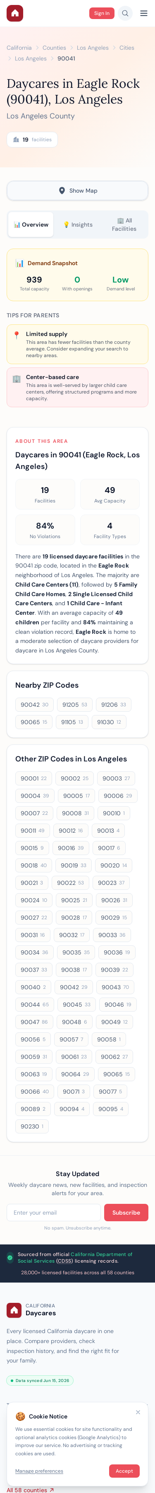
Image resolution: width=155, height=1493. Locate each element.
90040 (33, 987)
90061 (74, 1057)
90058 (109, 1039)
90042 (34, 704)
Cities (126, 47)
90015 (32, 848)
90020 (113, 865)
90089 (33, 1109)
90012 (71, 830)
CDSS (64, 1261)
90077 (110, 1091)
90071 (74, 1091)
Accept (124, 1471)
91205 (74, 704)
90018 (34, 865)
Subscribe (126, 1212)
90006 (118, 796)
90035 (76, 952)
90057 (71, 1039)
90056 (33, 1039)
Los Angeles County (41, 116)
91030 (109, 722)
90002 (74, 778)
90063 (34, 1074)
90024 (34, 900)
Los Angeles (93, 47)
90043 (115, 987)
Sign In (102, 13)
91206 (113, 704)
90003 (116, 778)
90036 (117, 952)
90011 (33, 830)
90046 (118, 1004)
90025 (74, 900)
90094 (72, 1109)
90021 (32, 883)
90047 (34, 1022)
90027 (34, 917)
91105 (72, 722)
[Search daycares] (125, 13)
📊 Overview (31, 224)
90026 (114, 900)
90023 (111, 883)
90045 (77, 1004)
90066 (35, 1091)
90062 (114, 1057)
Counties (54, 47)
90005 (76, 796)
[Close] (138, 1412)
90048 (74, 1022)
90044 (35, 1004)
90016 (71, 848)
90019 (73, 865)
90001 (34, 778)
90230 (32, 1126)
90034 (34, 952)
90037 (34, 970)
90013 (108, 830)
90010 (114, 813)
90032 (71, 935)
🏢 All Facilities (124, 224)
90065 (34, 722)
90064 (75, 1074)
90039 (114, 970)
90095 (110, 1109)
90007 (34, 813)
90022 (70, 883)
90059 (34, 1057)
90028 (74, 917)
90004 (35, 796)
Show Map (78, 190)
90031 (33, 935)
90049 (114, 1022)
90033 (112, 935)
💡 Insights (78, 224)
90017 (109, 848)
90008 (75, 813)
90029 (114, 917)
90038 (74, 970)
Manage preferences (39, 1471)
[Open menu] (144, 13)
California (19, 47)
